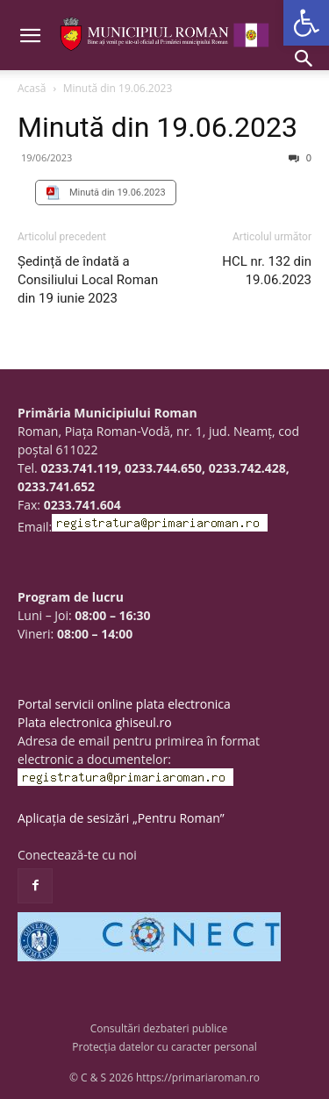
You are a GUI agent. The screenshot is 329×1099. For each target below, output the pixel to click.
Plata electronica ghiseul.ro (95, 722)
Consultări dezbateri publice (159, 1028)
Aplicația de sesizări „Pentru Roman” (121, 818)
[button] (306, 23)
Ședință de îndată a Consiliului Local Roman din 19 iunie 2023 (88, 279)
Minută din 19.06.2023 (157, 127)
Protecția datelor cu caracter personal (164, 1046)
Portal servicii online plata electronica (124, 704)
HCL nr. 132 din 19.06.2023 (266, 270)
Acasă (32, 88)
